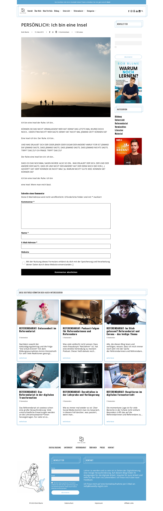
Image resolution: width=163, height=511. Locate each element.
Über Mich (37, 11)
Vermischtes (120, 127)
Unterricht (67, 11)
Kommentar (27, 201)
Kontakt (30, 11)
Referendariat (79, 11)
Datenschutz (68, 503)
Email (116, 40)
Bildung (57, 11)
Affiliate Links (129, 503)
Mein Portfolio (47, 11)
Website (25, 252)
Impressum (99, 503)
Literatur (119, 130)
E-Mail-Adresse (29, 242)
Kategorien (91, 11)
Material (119, 133)
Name (25, 233)
